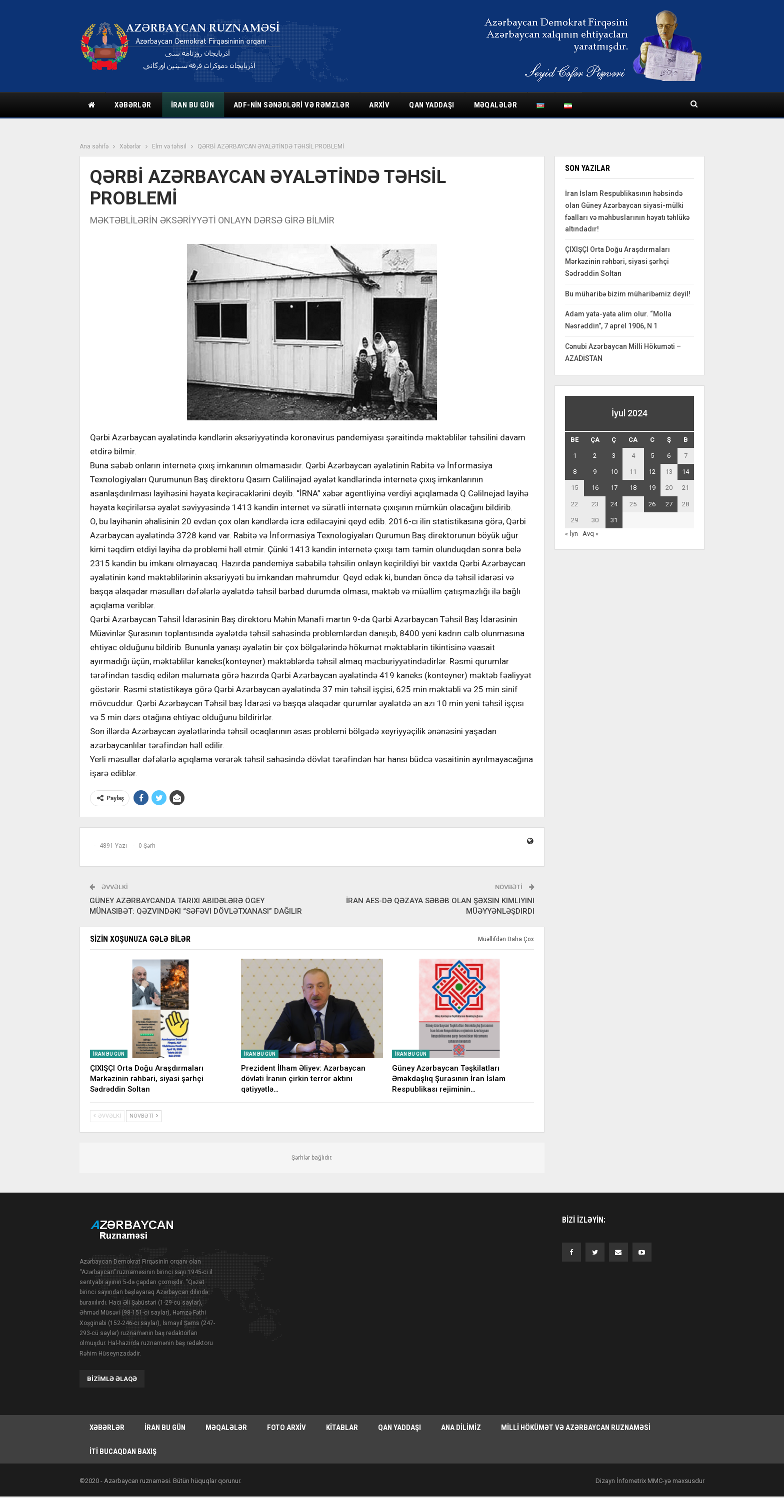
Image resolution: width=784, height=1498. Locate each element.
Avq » (590, 533)
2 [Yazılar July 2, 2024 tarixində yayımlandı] (594, 455)
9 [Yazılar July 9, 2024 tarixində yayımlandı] (594, 471)
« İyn (571, 533)
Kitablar (342, 1427)
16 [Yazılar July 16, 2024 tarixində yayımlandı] (595, 487)
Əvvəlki (107, 1116)
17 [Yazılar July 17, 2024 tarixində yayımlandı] (614, 487)
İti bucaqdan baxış (123, 1452)
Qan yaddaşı (431, 104)
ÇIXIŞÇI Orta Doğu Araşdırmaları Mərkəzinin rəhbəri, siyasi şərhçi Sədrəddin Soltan (617, 261)
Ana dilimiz (461, 1427)
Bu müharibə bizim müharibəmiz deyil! (627, 294)
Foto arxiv (286, 1427)
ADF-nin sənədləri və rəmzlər (292, 104)
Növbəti (144, 1116)
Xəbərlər (132, 104)
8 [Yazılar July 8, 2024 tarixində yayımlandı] (574, 471)
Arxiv (379, 104)
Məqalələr (496, 104)
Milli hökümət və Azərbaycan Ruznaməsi (575, 1427)
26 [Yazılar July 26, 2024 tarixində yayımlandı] (652, 504)
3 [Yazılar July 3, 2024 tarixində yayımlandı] (614, 455)
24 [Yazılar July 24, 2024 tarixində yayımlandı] (614, 504)
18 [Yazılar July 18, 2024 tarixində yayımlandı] (633, 487)
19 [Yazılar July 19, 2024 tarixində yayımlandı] (652, 487)
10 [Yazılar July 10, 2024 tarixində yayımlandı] (614, 471)
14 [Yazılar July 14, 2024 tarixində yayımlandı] (685, 471)
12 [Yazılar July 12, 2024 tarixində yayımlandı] (652, 471)
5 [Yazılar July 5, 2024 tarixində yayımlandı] (652, 455)
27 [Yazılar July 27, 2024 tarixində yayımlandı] (669, 504)
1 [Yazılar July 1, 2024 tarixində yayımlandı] (574, 455)
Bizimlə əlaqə (112, 1379)
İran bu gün (192, 104)
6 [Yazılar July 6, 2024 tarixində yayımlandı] (668, 455)
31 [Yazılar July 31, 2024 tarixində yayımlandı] (614, 520)
